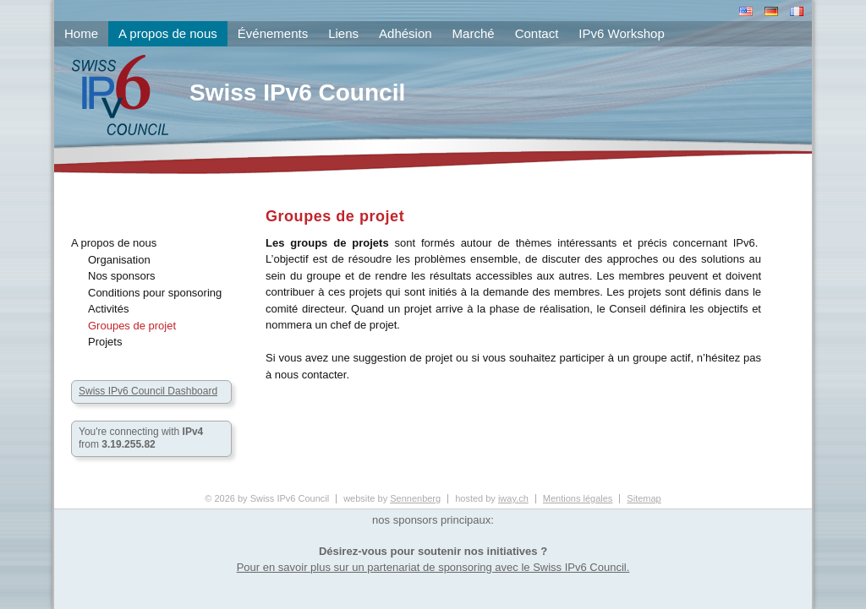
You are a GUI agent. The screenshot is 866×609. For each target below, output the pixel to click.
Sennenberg (415, 498)
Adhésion (405, 33)
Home (81, 33)
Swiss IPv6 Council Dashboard (148, 391)
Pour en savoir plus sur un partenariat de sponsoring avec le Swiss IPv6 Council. (433, 567)
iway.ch (513, 498)
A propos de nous (113, 243)
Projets (105, 341)
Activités (108, 308)
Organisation (119, 259)
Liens (343, 33)
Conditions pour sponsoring (155, 292)
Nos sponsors (121, 275)
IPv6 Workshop (621, 33)
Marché (473, 33)
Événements (273, 33)
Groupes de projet (132, 325)
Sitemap (643, 498)
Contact (537, 33)
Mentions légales (578, 498)
